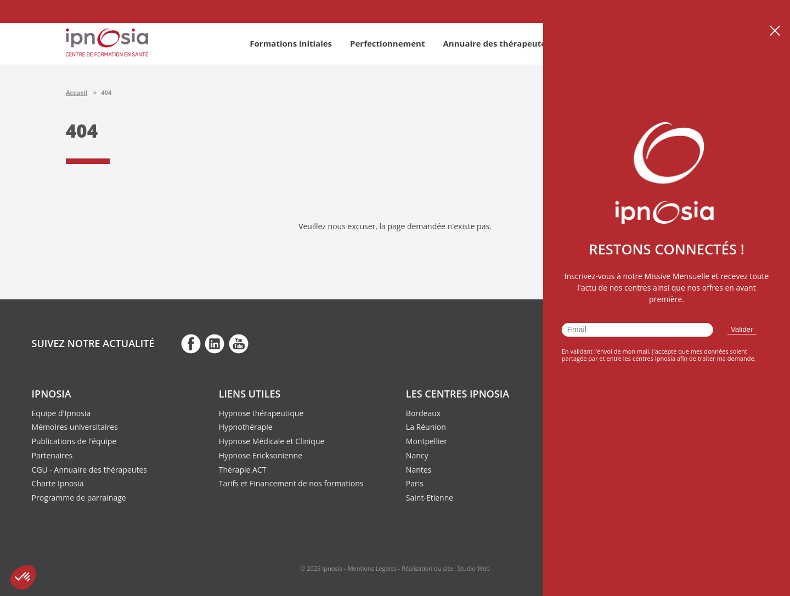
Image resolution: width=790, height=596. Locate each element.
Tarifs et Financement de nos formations (291, 483)
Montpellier (426, 441)
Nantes (418, 469)
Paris (415, 483)
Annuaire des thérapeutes (496, 43)
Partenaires (52, 455)
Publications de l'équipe (74, 441)
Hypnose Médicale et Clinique (272, 441)
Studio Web (474, 568)
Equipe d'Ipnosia (61, 413)
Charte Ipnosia (58, 483)
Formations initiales (291, 43)
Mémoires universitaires (75, 427)
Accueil (76, 92)
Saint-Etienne (429, 497)
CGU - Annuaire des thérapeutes (89, 469)
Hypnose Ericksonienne (260, 455)
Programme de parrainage (79, 497)
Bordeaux (423, 413)
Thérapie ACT (243, 469)
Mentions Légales (372, 568)
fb (191, 343)
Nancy (417, 455)
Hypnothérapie (246, 427)
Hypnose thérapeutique (261, 413)
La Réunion (426, 427)
